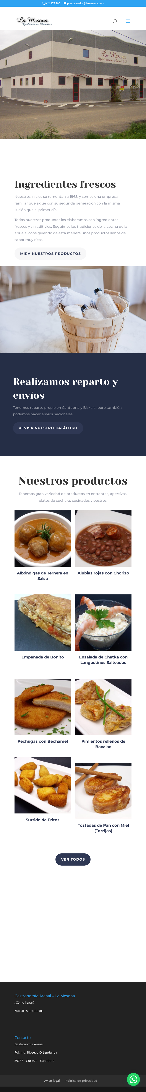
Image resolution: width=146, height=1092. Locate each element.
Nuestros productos (29, 1011)
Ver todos (73, 859)
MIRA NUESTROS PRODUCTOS (50, 254)
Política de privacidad (81, 1081)
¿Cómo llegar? (24, 1002)
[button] (133, 1079)
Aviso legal (52, 1081)
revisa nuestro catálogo (48, 428)
